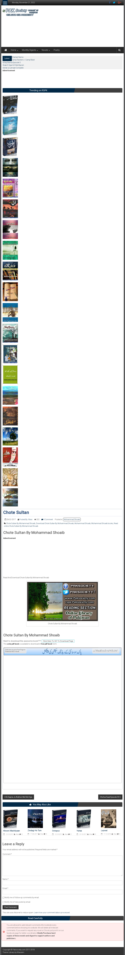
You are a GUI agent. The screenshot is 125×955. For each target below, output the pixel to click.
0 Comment (47, 519)
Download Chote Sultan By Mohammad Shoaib (55, 523)
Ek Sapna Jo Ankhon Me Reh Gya (19, 797)
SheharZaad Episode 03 (109, 797)
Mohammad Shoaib (72, 519)
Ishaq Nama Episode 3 (12, 62)
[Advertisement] (80, 26)
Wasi (17, 834)
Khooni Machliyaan (11, 831)
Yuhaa (79, 831)
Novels (45, 50)
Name (6, 879)
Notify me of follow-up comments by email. (22, 897)
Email (5, 888)
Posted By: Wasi (25, 519)
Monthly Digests (29, 50)
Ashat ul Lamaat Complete (13, 68)
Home (13, 50)
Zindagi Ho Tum (34, 830)
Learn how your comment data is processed (52, 913)
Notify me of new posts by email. (18, 902)
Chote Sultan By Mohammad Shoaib (20, 523)
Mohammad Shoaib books (102, 523)
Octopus (56, 831)
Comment (7, 854)
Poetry (57, 50)
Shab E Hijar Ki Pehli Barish (13, 65)
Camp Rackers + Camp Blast (23, 60)
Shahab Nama (17, 57)
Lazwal (104, 830)
